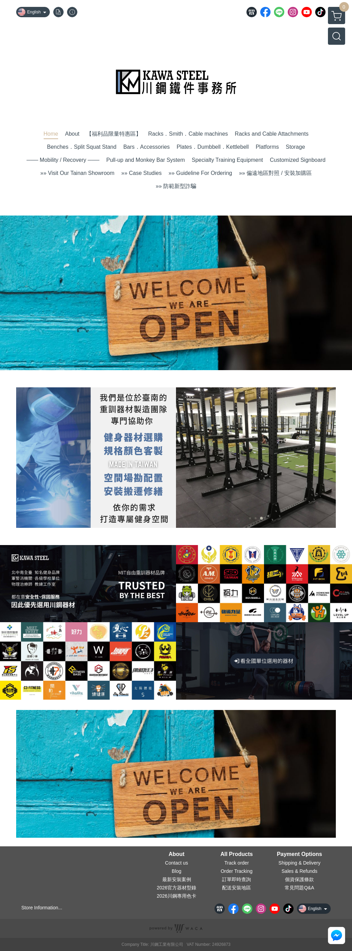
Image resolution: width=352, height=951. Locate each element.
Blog (177, 871)
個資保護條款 (299, 879)
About (176, 854)
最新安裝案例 (176, 879)
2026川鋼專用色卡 (176, 895)
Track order (236, 862)
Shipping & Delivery (299, 862)
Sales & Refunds (299, 871)
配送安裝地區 (236, 887)
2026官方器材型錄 (176, 887)
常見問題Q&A (299, 887)
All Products (236, 854)
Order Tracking (237, 871)
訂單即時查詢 (236, 879)
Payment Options (299, 854)
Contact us (176, 862)
